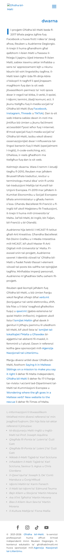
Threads (26, 113)
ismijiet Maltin (23, 320)
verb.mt (44, 297)
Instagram (13, 113)
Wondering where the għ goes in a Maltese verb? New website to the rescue (28, 397)
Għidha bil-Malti (16, 378)
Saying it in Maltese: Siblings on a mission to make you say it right (31, 369)
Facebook (39, 108)
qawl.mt (21, 311)
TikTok (38, 113)
